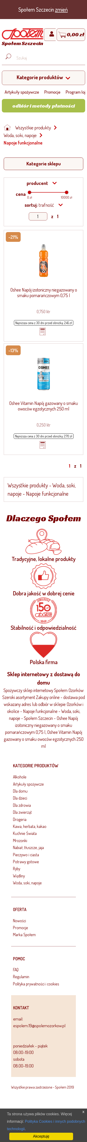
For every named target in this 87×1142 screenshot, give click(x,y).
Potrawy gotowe (26, 861)
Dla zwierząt (22, 812)
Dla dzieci (20, 798)
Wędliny (19, 875)
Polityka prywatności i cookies (36, 983)
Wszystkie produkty (33, 128)
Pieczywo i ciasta (26, 854)
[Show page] (38, 216)
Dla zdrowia (22, 805)
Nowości (19, 920)
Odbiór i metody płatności (43, 105)
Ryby (16, 868)
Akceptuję (41, 1136)
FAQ (16, 969)
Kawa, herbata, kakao (29, 826)
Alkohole (19, 776)
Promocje (52, 92)
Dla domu (20, 791)
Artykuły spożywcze (22, 92)
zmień (61, 9)
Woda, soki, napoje (20, 135)
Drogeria (19, 819)
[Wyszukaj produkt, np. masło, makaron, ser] (47, 58)
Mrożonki (20, 840)
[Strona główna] (22, 37)
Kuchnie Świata (25, 833)
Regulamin (21, 976)
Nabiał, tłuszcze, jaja (28, 847)
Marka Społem (24, 934)
